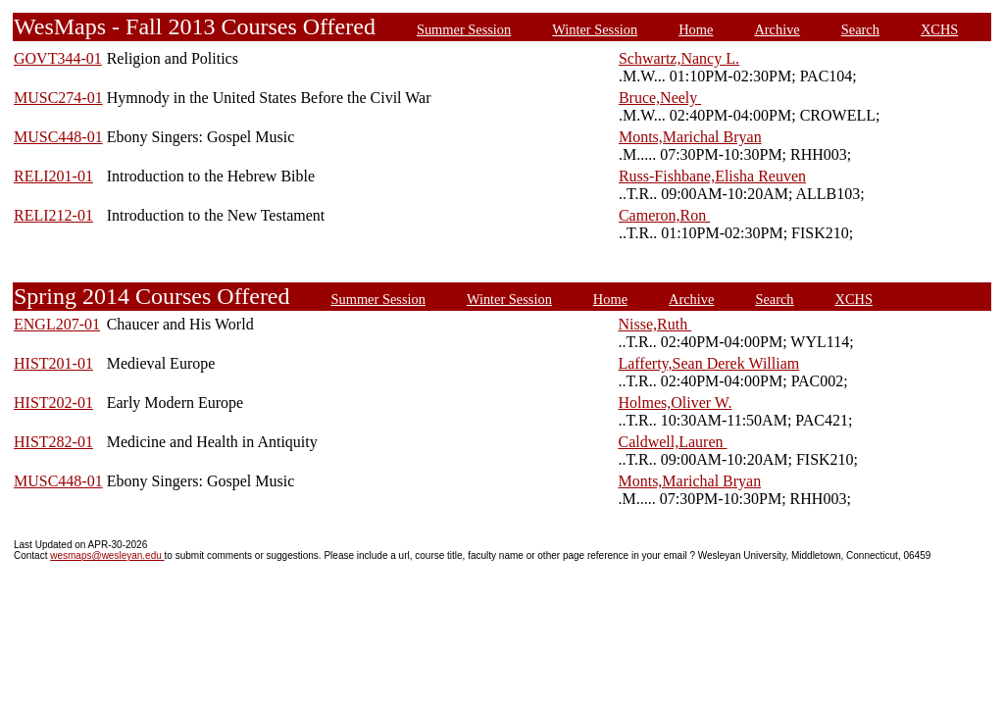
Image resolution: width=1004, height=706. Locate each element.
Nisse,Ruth (654, 324)
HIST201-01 (53, 363)
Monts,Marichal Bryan (690, 136)
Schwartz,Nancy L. (679, 58)
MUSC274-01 (58, 97)
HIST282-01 (53, 441)
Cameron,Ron (664, 215)
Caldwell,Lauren (672, 441)
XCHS (939, 29)
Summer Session (464, 29)
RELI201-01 (53, 176)
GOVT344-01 (58, 58)
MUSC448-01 (58, 136)
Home (695, 29)
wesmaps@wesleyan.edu (107, 555)
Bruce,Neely (660, 97)
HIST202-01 (53, 402)
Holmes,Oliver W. (674, 402)
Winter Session (594, 29)
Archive (776, 29)
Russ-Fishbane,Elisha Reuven (712, 176)
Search (860, 29)
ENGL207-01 (57, 324)
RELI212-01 (53, 215)
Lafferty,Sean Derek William (708, 363)
